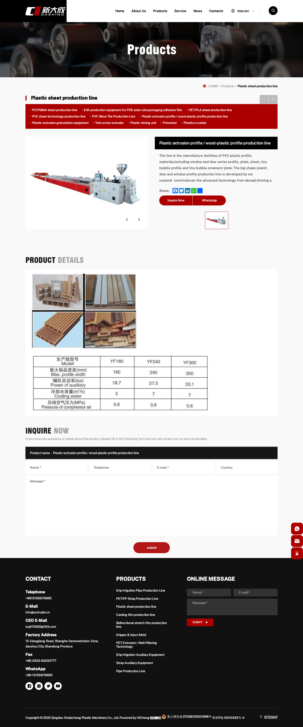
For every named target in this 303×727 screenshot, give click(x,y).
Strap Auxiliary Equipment (134, 663)
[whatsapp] (297, 529)
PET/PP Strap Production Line (137, 598)
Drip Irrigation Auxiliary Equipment (140, 655)
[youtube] (58, 686)
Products (160, 11)
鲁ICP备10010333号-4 (228, 717)
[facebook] (29, 686)
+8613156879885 (38, 598)
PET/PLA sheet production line (210, 110)
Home (119, 11)
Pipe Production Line (130, 671)
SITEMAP (271, 717)
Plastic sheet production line (258, 86)
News (197, 11)
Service (180, 11)
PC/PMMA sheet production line (54, 110)
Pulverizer (170, 123)
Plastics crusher (195, 123)
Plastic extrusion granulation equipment (60, 123)
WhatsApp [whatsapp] (209, 200)
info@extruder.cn (37, 612)
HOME (213, 86)
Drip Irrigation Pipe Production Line (140, 590)
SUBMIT (197, 622)
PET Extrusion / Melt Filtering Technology (136, 644)
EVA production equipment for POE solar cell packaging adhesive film (133, 110)
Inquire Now (175, 200)
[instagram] (39, 686)
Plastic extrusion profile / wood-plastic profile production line (185, 116)
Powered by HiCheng (134, 717)
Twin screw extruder (109, 123)
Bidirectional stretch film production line (141, 624)
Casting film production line (135, 615)
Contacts (216, 11)
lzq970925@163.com (40, 626)
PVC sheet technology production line (58, 116)
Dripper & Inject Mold (131, 635)
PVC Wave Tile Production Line (113, 116)
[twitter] (48, 686)
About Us (138, 11)
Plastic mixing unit (143, 123)
